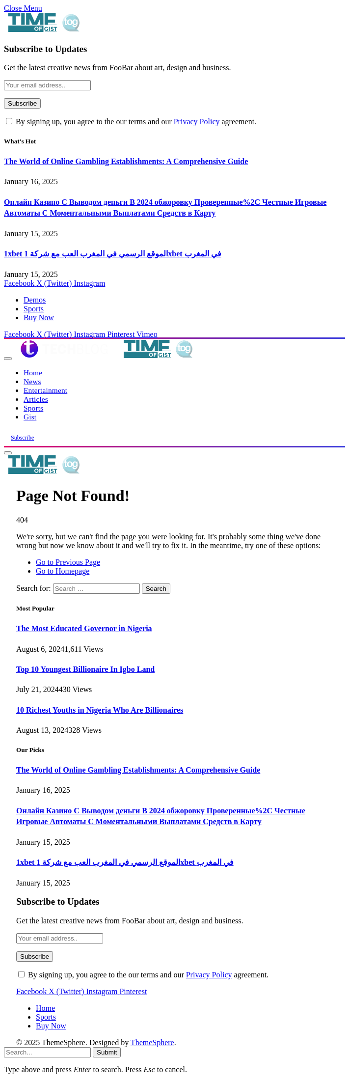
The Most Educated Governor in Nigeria (84, 628)
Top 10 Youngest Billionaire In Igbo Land (85, 669)
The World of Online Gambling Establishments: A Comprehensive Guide (126, 161)
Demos (35, 300)
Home (33, 372)
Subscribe (22, 437)
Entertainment (45, 390)
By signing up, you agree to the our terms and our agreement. (131, 121)
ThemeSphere (152, 1042)
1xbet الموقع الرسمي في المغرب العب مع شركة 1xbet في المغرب (112, 254)
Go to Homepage (62, 571)
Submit (107, 1052)
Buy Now (39, 317)
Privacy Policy (197, 121)
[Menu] (8, 358)
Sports (34, 309)
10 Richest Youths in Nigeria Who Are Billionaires (99, 710)
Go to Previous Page (68, 562)
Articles (36, 399)
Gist (30, 417)
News (32, 381)
